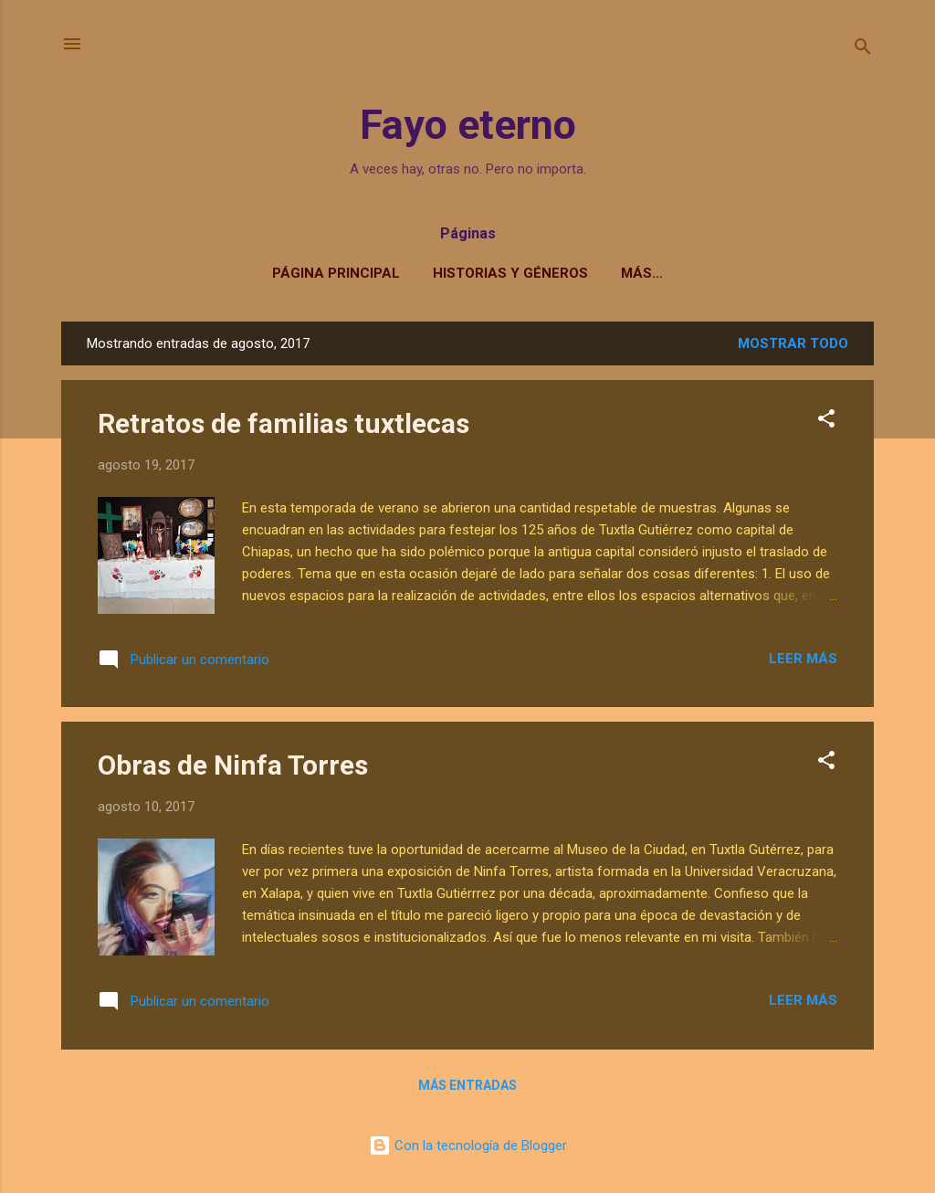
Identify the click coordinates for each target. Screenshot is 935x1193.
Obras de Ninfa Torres (233, 765)
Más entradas (467, 1085)
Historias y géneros (510, 273)
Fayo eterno (468, 124)
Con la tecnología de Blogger (468, 1145)
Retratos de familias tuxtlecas (283, 423)
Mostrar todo (793, 343)
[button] (826, 421)
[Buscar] (863, 50)
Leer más (803, 658)
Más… (642, 273)
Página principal (336, 273)
